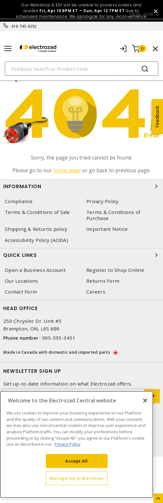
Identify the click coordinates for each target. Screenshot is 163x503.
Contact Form (21, 292)
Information (81, 186)
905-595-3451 (58, 338)
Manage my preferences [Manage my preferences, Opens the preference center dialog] (77, 478)
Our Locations (21, 281)
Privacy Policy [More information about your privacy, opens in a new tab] (67, 444)
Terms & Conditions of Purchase (113, 215)
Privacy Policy (102, 201)
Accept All (76, 461)
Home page (67, 170)
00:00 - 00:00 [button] (141, 14)
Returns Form (102, 281)
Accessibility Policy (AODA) (36, 240)
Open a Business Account (35, 270)
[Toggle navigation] (8, 48)
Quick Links (81, 255)
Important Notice (107, 229)
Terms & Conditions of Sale (37, 212)
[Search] (81, 68)
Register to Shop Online (115, 270)
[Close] (145, 400)
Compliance (19, 201)
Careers (95, 292)
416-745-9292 (24, 26)
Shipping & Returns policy (36, 229)
